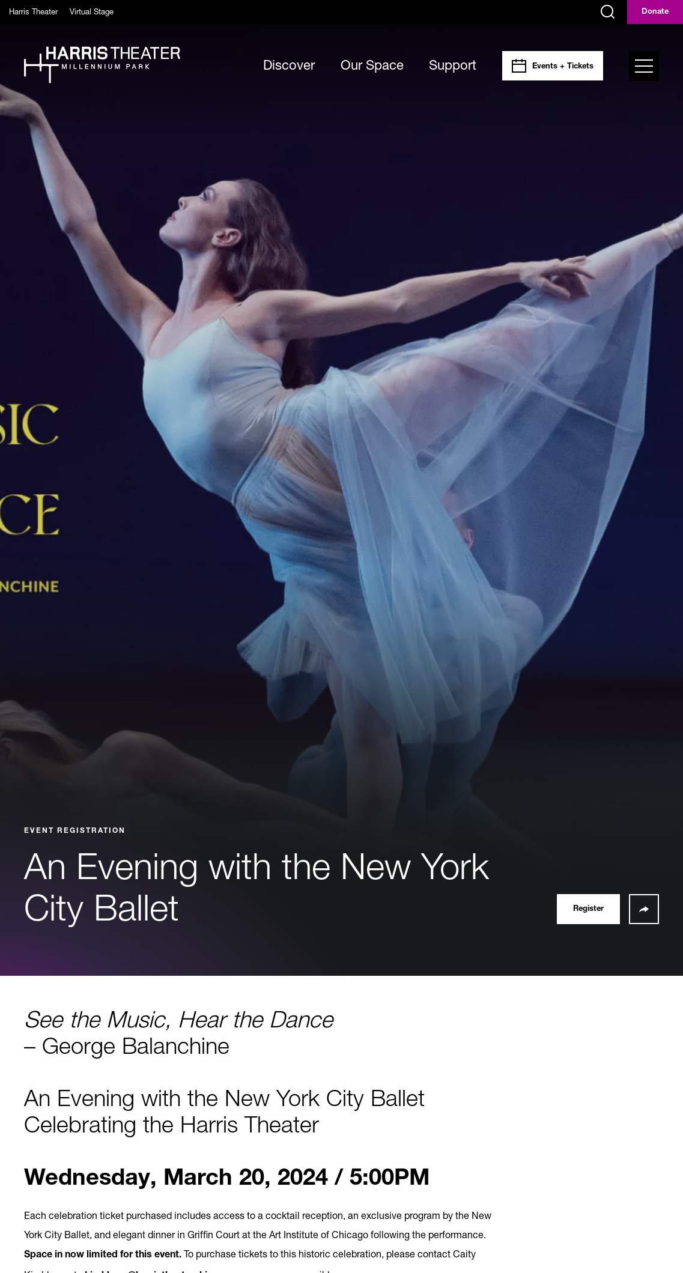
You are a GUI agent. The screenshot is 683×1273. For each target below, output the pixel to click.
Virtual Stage (92, 11)
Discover (289, 65)
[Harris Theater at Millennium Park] (102, 66)
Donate (655, 12)
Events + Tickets (562, 67)
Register (588, 909)
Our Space (372, 65)
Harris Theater (33, 11)
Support (452, 65)
